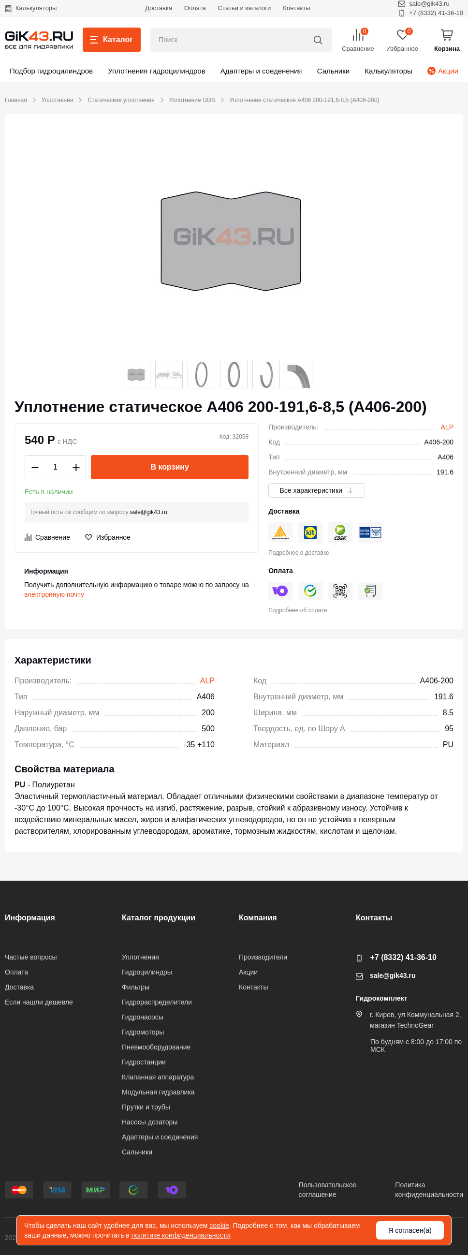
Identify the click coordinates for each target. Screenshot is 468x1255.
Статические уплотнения (121, 100)
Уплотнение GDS (192, 100)
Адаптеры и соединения (160, 1137)
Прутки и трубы (146, 1107)
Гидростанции (144, 1062)
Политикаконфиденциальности (429, 1189)
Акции (442, 71)
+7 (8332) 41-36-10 (430, 12)
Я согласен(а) (409, 1230)
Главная (16, 100)
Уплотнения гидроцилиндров (156, 71)
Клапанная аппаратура (158, 1077)
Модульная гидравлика (158, 1092)
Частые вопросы (31, 957)
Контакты (296, 8)
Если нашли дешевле (39, 1002)
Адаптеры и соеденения (261, 71)
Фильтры (135, 987)
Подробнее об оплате (297, 610)
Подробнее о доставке (298, 552)
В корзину (169, 467)
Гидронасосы (142, 1017)
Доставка (158, 8)
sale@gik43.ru (148, 512)
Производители (263, 957)
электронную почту (54, 594)
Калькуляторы (31, 8)
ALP (447, 427)
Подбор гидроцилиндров (51, 71)
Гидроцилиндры (147, 972)
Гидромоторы (143, 1032)
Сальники (333, 71)
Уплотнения (57, 100)
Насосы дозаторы (149, 1122)
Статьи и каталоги (244, 8)
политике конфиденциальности (181, 1235)
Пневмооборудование (156, 1047)
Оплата (195, 8)
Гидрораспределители (157, 1002)
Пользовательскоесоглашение (328, 1189)
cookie (219, 1225)
